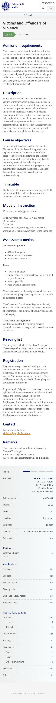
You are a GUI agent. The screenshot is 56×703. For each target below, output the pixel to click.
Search (29, 15)
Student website (18, 693)
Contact (41, 693)
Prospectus (47, 3)
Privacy (32, 693)
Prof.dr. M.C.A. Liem (43, 478)
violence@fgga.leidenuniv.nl (16, 433)
